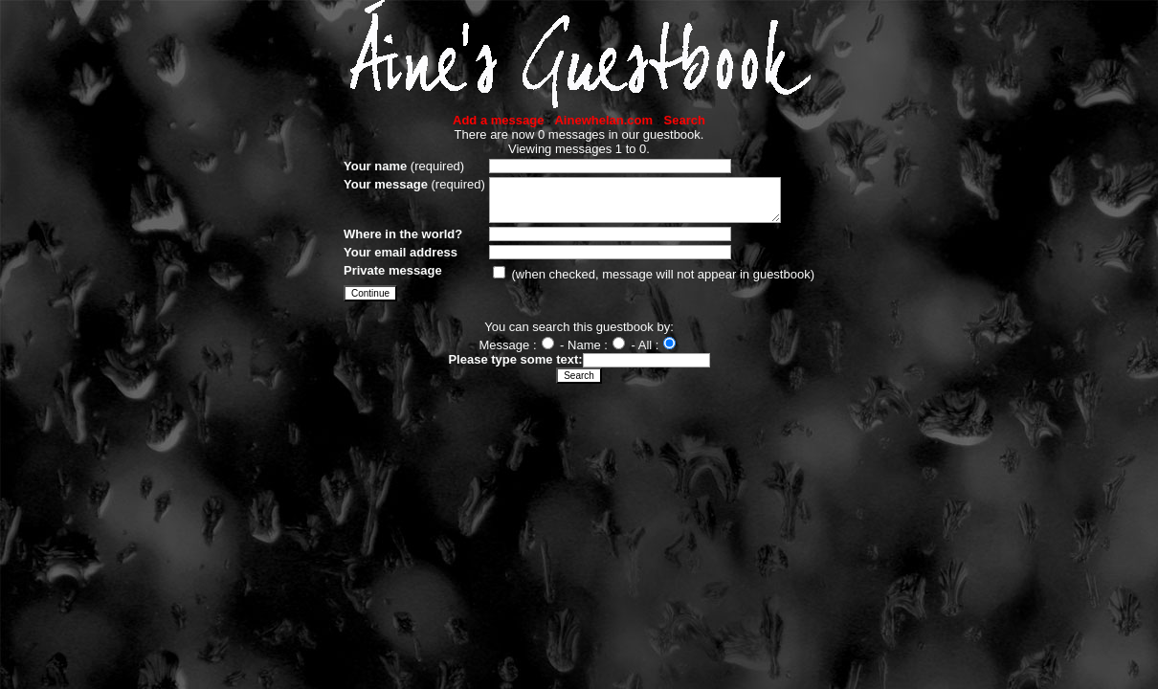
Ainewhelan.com (603, 120)
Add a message (498, 120)
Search (684, 120)
